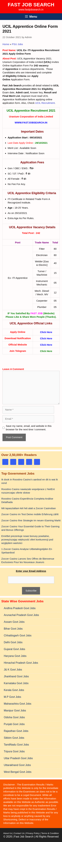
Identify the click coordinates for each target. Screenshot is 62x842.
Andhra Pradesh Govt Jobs (20, 608)
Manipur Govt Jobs (15, 710)
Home (5, 44)
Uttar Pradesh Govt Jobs (18, 758)
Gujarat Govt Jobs (14, 649)
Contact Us (19, 833)
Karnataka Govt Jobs (16, 683)
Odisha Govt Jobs (14, 717)
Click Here (46, 332)
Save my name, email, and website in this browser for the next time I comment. (29, 427)
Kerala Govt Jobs (14, 690)
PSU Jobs (17, 44)
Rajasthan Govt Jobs (16, 731)
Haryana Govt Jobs (15, 656)
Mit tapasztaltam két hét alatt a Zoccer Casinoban (28, 508)
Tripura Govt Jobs (14, 751)
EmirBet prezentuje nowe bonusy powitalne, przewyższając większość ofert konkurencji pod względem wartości (27, 539)
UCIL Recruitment (45, 102)
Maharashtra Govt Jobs (17, 703)
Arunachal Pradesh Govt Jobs (21, 615)
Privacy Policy (33, 833)
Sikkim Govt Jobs (14, 737)
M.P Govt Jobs (12, 696)
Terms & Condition (50, 833)
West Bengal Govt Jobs (17, 771)
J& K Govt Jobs (13, 669)
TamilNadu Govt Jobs (16, 744)
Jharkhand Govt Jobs (16, 676)
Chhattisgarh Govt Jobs (17, 635)
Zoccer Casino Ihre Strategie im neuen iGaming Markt (31, 520)
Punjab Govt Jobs (14, 724)
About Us (7, 833)
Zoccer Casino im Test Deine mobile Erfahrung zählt (30, 514)
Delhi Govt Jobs (13, 642)
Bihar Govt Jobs (13, 628)
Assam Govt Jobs (14, 621)
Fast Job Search (31, 4)
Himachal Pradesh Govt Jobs (21, 662)
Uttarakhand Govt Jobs (17, 765)
